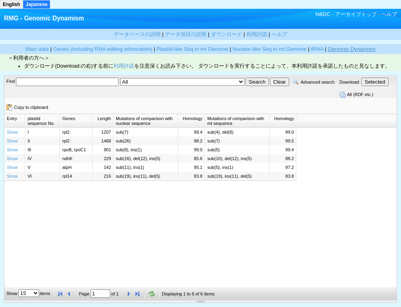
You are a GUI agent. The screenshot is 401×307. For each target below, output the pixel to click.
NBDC (323, 14)
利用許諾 (123, 66)
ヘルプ (389, 14)
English (11, 4)
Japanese (37, 4)
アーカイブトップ (356, 14)
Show (12, 132)
